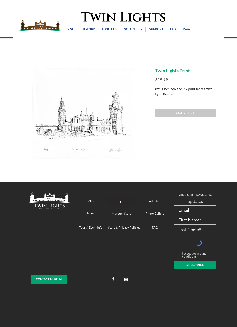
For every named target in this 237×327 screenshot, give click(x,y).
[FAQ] (155, 227)
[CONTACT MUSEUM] (49, 279)
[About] (92, 200)
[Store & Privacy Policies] (124, 227)
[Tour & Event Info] (91, 227)
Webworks (136, 290)
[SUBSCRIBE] (195, 265)
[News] (91, 213)
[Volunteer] (155, 200)
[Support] (122, 201)
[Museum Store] (121, 213)
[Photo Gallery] (155, 213)
